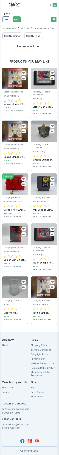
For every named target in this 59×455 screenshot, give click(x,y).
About (5, 345)
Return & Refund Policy (43, 368)
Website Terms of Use (42, 363)
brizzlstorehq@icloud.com (15, 409)
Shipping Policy (39, 345)
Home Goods (9, 28)
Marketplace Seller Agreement (41, 373)
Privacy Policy (38, 359)
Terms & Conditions (41, 349)
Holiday (25, 28)
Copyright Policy (39, 354)
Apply (17, 19)
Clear (6, 19)
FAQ (33, 387)
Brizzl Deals (37, 396)
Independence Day (44, 28)
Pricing (5, 392)
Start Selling (8, 387)
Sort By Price (33, 36)
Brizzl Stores (37, 392)
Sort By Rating (12, 36)
